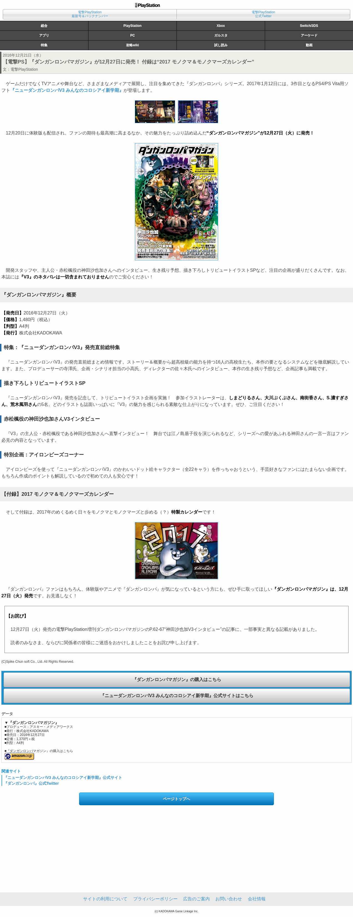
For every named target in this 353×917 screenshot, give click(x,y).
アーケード (309, 35)
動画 (309, 45)
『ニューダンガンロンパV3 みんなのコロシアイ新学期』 (66, 90)
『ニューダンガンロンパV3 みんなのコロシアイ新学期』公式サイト (63, 777)
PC (132, 35)
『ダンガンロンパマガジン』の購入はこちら (176, 679)
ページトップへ (176, 799)
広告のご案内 (196, 898)
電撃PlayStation (24, 69)
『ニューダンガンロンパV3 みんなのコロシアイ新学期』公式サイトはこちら (176, 695)
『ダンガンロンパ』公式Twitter (31, 783)
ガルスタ (221, 35)
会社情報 (257, 898)
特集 (44, 45)
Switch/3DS (309, 26)
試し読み (221, 45)
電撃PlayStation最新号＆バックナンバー (90, 14)
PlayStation (132, 26)
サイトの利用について (105, 898)
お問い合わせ (228, 898)
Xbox (221, 26)
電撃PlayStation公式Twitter (263, 14)
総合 (44, 26)
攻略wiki (132, 45)
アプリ (44, 35)
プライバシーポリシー (155, 898)
